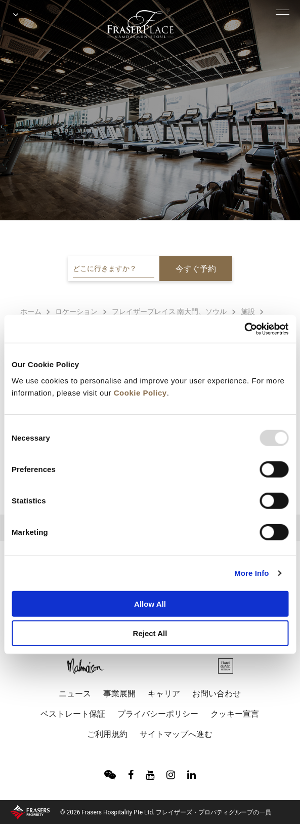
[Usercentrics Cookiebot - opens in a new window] (244, 328)
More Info (251, 573)
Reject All (150, 633)
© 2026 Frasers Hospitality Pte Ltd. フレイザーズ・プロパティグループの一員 (165, 812)
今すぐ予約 (196, 268)
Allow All (150, 603)
